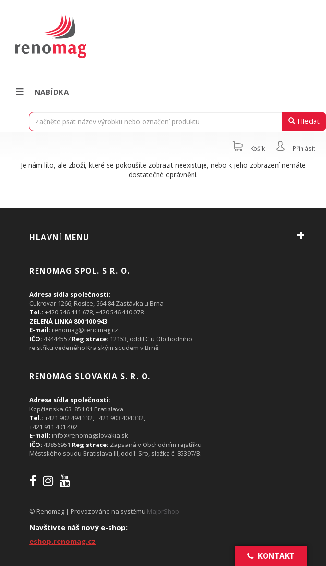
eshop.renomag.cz (62, 541)
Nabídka (41, 91)
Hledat (304, 121)
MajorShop (163, 511)
